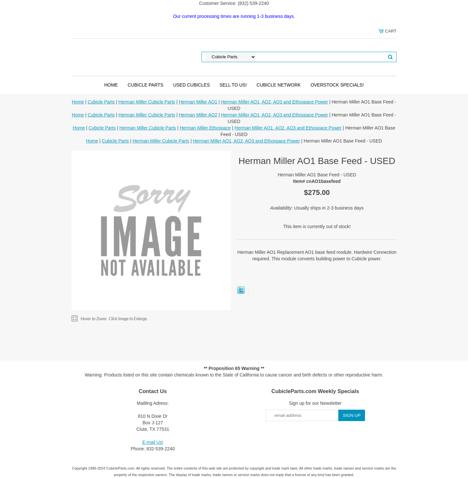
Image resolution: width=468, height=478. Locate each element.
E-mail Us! (152, 442)
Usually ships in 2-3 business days (317, 208)
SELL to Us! (233, 85)
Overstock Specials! (337, 85)
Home (111, 85)
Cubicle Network (278, 85)
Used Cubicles (191, 85)
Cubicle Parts (145, 85)
